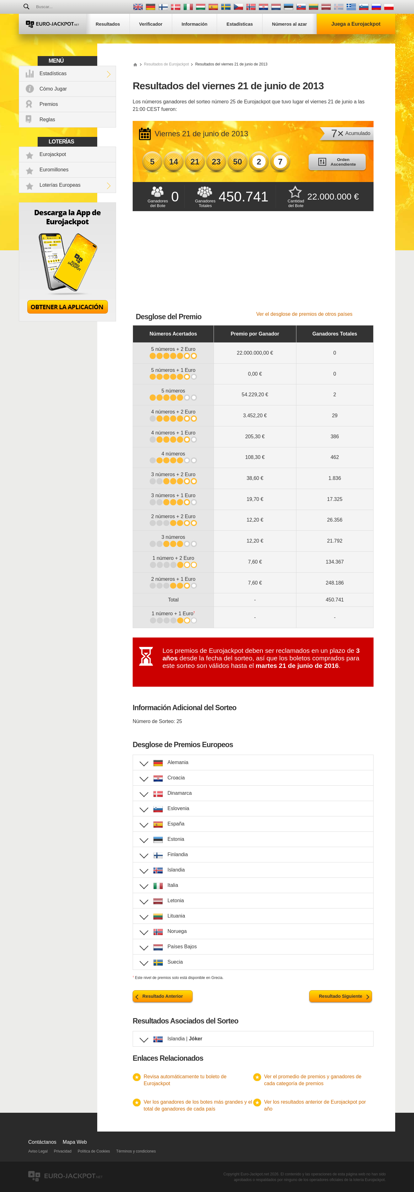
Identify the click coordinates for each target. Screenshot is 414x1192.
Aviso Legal (38, 1151)
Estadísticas (53, 73)
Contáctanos (42, 1142)
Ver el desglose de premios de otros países (304, 314)
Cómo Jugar (53, 88)
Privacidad (63, 1151)
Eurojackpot (53, 154)
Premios (49, 104)
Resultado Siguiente (340, 996)
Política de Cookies (94, 1151)
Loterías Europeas (60, 185)
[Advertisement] (253, 264)
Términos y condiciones (136, 1151)
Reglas (47, 119)
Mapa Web (75, 1142)
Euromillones (54, 169)
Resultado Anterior (162, 996)
